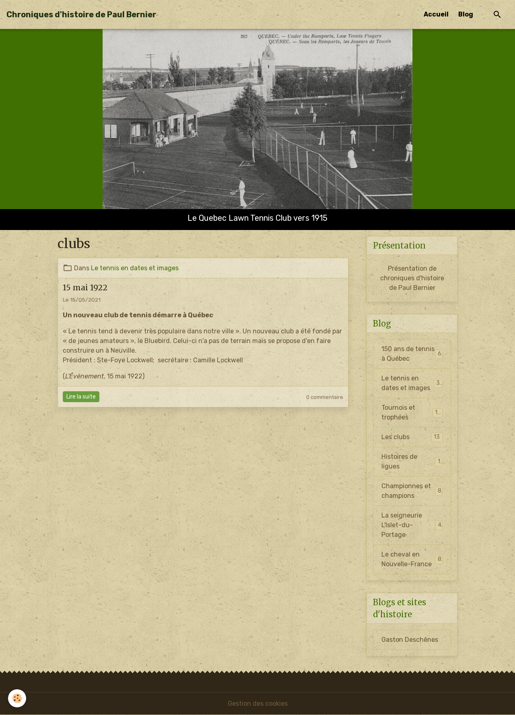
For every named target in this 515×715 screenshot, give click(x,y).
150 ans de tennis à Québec (412, 353)
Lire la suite (81, 396)
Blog (465, 14)
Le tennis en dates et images (135, 268)
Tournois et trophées (412, 412)
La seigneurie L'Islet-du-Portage (412, 525)
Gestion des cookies (258, 703)
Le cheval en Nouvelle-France (412, 559)
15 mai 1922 (85, 287)
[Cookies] (17, 698)
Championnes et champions (412, 490)
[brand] (81, 14)
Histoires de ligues (412, 461)
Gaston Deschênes (409, 639)
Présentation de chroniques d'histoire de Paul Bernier (412, 278)
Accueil (436, 14)
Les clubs (412, 437)
